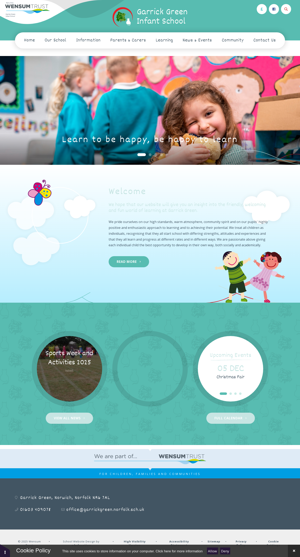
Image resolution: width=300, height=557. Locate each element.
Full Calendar (228, 418)
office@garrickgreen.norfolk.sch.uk (105, 509)
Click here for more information (179, 551)
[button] (5, 550)
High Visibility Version (135, 543)
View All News (67, 418)
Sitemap (214, 541)
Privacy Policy (241, 543)
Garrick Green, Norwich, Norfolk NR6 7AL (65, 498)
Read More (127, 261)
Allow (212, 551)
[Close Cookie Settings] (294, 551)
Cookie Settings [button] (273, 543)
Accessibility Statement (179, 543)
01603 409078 (35, 509)
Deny (225, 551)
